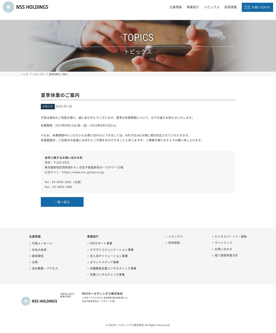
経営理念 (38, 256)
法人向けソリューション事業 (109, 256)
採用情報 (230, 7)
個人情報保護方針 (226, 255)
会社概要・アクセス (45, 268)
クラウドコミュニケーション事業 (112, 249)
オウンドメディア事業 (104, 262)
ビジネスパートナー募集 (231, 236)
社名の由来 (39, 249)
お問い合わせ (261, 7)
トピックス (212, 7)
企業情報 (175, 7)
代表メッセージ (42, 243)
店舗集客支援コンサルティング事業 (113, 268)
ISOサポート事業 (101, 243)
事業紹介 (193, 7)
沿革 (35, 262)
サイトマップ (223, 242)
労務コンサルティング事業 (107, 274)
